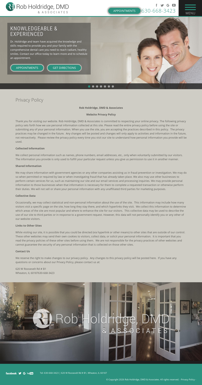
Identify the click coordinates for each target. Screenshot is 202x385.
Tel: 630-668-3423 (49, 372)
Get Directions (64, 68)
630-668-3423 (158, 10)
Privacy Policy (188, 379)
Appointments (124, 11)
